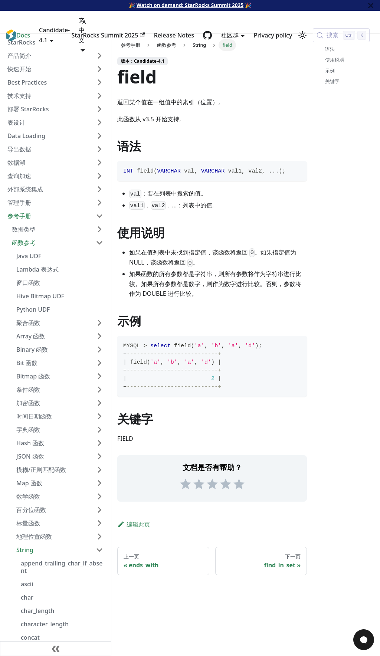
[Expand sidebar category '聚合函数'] (99, 323)
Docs (23, 35)
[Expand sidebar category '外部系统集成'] (99, 189)
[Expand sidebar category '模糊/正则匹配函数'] (99, 470)
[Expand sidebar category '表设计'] (99, 122)
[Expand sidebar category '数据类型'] (99, 229)
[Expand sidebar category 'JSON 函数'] (99, 456)
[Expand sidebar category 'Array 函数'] (99, 336)
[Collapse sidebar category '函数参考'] (99, 243)
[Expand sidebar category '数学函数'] (99, 496)
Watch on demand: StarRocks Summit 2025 (190, 5)
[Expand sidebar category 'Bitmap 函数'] (99, 376)
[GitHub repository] (207, 35)
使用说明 (334, 59)
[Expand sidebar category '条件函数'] (99, 390)
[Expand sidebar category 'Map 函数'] (99, 483)
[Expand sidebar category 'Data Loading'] (99, 136)
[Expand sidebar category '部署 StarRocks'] (99, 109)
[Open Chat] (363, 639)
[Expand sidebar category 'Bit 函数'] (99, 363)
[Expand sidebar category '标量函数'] (99, 523)
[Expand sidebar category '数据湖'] (99, 162)
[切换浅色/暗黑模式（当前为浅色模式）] (302, 35)
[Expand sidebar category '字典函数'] (99, 430)
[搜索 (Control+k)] (341, 35)
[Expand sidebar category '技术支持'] (99, 96)
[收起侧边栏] (55, 648)
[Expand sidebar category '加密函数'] (99, 403)
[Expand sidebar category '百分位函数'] (99, 510)
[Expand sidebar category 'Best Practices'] (99, 82)
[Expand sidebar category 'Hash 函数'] (99, 443)
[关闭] (370, 5)
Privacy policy (273, 35)
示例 (330, 70)
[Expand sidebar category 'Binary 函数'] (99, 349)
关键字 (332, 81)
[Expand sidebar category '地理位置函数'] (99, 536)
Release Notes (174, 35)
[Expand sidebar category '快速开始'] (99, 69)
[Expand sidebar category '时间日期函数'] (99, 416)
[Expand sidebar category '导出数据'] (99, 149)
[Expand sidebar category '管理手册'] (99, 203)
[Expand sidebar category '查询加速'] (99, 176)
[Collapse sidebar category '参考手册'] (99, 216)
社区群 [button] (230, 35)
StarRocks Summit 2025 (108, 35)
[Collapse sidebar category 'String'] (99, 550)
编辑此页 (133, 524)
